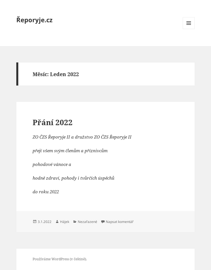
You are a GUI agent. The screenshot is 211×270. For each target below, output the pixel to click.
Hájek (64, 221)
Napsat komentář (120, 221)
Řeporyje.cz (34, 19)
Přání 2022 (53, 122)
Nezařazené (87, 221)
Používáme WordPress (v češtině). (60, 259)
